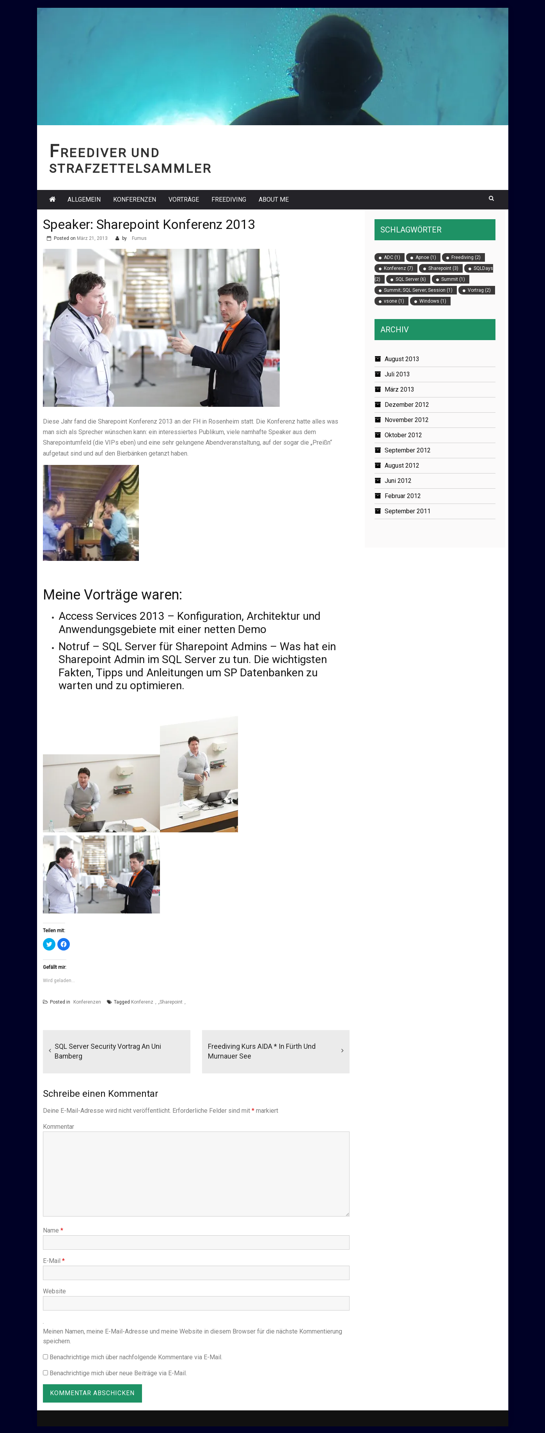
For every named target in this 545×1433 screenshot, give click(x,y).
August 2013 (402, 359)
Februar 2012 (403, 496)
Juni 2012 (398, 480)
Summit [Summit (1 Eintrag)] (453, 279)
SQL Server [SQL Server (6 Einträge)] (411, 279)
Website (54, 1291)
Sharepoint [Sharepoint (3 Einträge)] (443, 268)
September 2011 (408, 511)
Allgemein (84, 199)
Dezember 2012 (407, 404)
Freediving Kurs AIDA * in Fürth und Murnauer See (262, 1052)
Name (53, 1230)
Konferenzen (134, 199)
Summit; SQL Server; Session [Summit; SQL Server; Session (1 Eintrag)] (418, 290)
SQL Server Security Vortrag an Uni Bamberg (108, 1052)
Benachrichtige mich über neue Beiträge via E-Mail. (118, 1373)
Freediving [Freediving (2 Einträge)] (466, 257)
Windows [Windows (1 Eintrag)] (432, 301)
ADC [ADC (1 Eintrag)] (392, 257)
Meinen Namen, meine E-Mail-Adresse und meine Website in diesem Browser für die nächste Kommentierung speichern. (192, 1336)
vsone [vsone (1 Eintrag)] (394, 301)
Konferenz (142, 1002)
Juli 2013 (397, 374)
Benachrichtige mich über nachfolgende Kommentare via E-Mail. (136, 1357)
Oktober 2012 (403, 435)
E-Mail (54, 1261)
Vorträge (184, 199)
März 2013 (399, 389)
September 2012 (408, 450)
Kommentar (58, 1126)
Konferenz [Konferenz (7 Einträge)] (398, 268)
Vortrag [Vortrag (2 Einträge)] (479, 290)
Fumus (139, 238)
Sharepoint (171, 1002)
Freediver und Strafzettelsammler (130, 160)
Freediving (228, 199)
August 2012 (402, 465)
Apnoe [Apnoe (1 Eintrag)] (425, 257)
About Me (274, 199)
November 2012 (407, 420)
